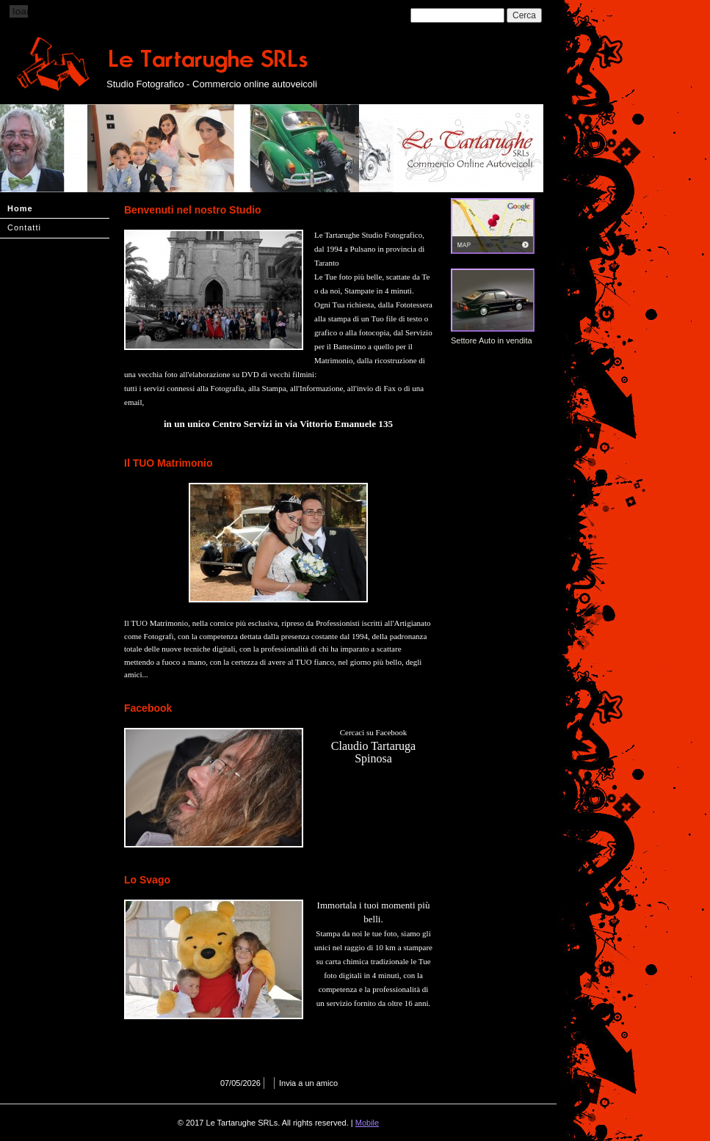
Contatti (24, 227)
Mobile (367, 1122)
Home (20, 208)
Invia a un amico (308, 1083)
